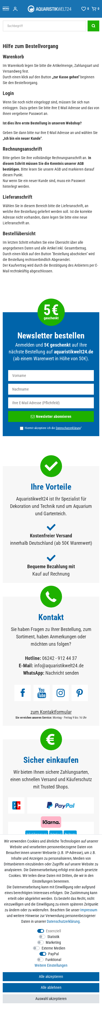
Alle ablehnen (51, 987)
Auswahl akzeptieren (51, 998)
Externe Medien (53, 948)
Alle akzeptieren (51, 976)
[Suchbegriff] (44, 25)
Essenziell (53, 931)
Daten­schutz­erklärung (63, 921)
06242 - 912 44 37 (59, 658)
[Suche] (93, 25)
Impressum (88, 910)
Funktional (53, 959)
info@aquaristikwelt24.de (59, 665)
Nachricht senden (62, 673)
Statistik (53, 936)
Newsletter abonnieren (51, 416)
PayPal (53, 954)
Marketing (53, 942)
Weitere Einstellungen (51, 965)
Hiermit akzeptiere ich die (53, 428)
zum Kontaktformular (51, 712)
